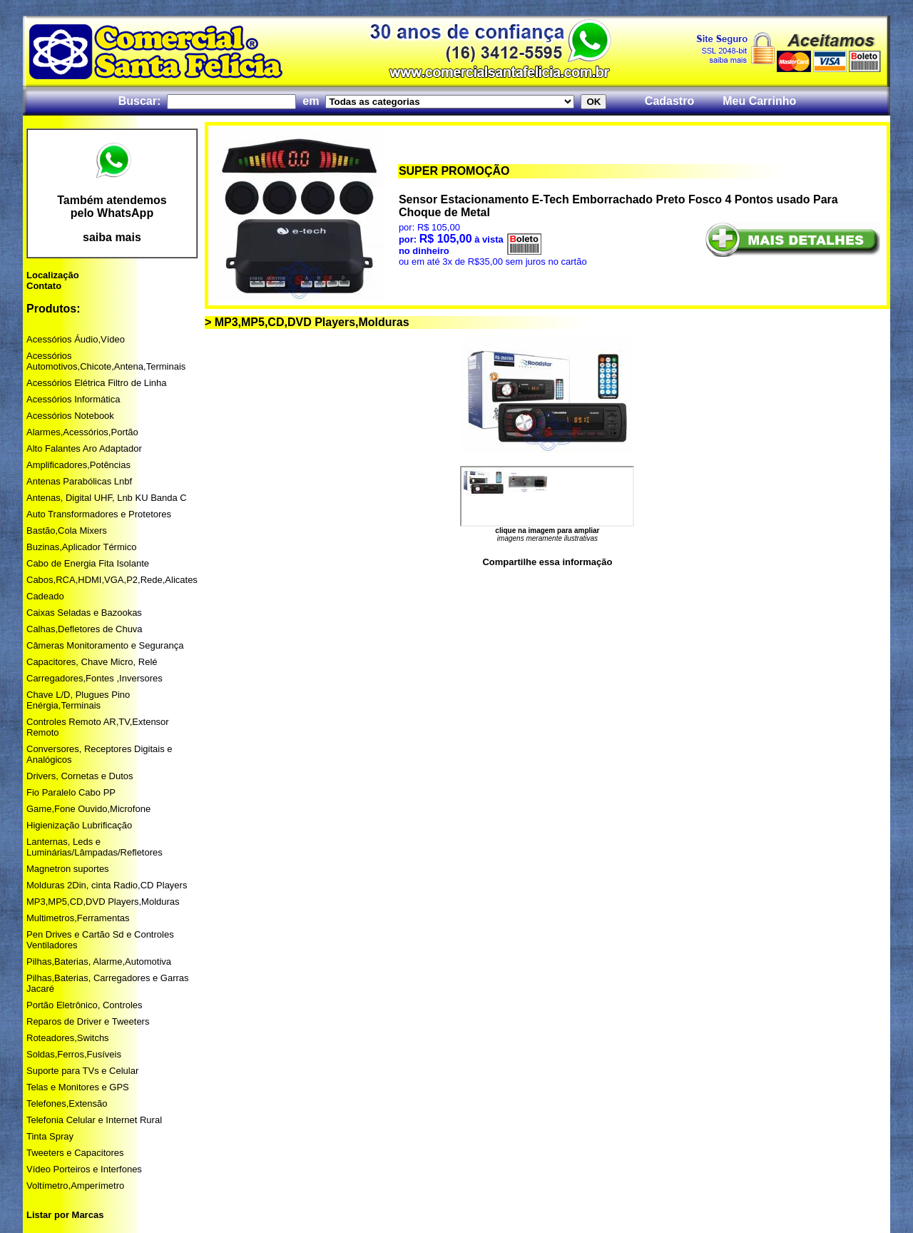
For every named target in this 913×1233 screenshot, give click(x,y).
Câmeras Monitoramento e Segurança (104, 645)
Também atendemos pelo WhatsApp (112, 206)
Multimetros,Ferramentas (77, 918)
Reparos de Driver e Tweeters (87, 1021)
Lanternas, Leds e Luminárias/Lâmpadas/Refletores (94, 847)
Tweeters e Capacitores (75, 1152)
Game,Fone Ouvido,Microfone (88, 808)
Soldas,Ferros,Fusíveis (73, 1054)
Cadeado (45, 596)
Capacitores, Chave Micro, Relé (92, 661)
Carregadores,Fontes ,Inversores (94, 678)
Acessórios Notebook (70, 415)
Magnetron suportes (67, 868)
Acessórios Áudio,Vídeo (75, 339)
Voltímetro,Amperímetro (75, 1185)
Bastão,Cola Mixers (66, 530)
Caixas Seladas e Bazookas (84, 612)
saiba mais (112, 237)
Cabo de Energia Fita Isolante (87, 563)
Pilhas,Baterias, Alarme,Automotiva (98, 961)
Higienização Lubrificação (79, 825)
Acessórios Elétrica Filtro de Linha (96, 382)
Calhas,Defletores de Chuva (84, 629)
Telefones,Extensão (66, 1103)
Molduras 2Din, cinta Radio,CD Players (106, 885)
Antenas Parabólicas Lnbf (79, 481)
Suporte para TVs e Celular (82, 1070)
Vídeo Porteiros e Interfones (84, 1169)
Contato (43, 285)
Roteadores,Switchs (67, 1037)
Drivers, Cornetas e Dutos (79, 776)
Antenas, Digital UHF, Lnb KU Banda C (106, 497)
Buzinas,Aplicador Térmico (81, 547)
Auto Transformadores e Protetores (98, 514)
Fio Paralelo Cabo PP (71, 792)
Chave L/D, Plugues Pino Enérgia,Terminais (78, 700)
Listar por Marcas (64, 1214)
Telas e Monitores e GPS (77, 1087)
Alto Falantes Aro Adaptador (84, 448)
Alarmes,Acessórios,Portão (82, 432)
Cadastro (669, 101)
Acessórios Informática (73, 399)
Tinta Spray (49, 1136)
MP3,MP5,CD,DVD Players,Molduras (103, 901)
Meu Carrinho (759, 101)
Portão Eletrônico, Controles (84, 1005)
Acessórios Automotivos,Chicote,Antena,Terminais (105, 361)
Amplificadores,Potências (78, 465)
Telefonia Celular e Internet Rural (94, 1120)
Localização (52, 275)
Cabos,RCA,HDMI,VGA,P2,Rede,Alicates (112, 579)
